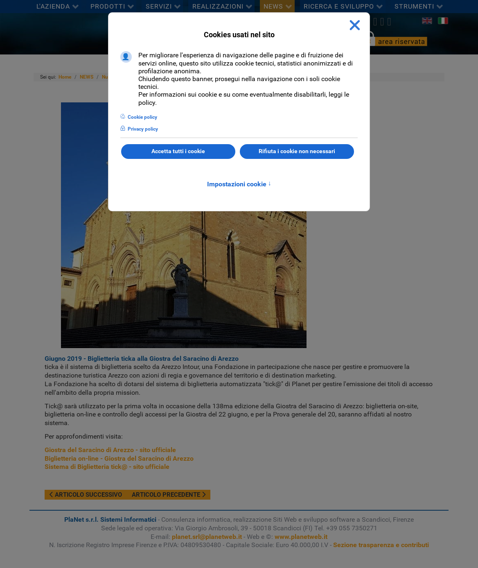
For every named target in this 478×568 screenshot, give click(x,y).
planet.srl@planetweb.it (207, 537)
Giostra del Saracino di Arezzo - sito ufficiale (110, 450)
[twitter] (375, 22)
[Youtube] (389, 22)
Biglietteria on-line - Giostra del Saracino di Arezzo (119, 458)
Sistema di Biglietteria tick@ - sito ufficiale (107, 467)
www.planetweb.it (301, 537)
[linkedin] (382, 22)
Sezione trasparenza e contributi (381, 545)
